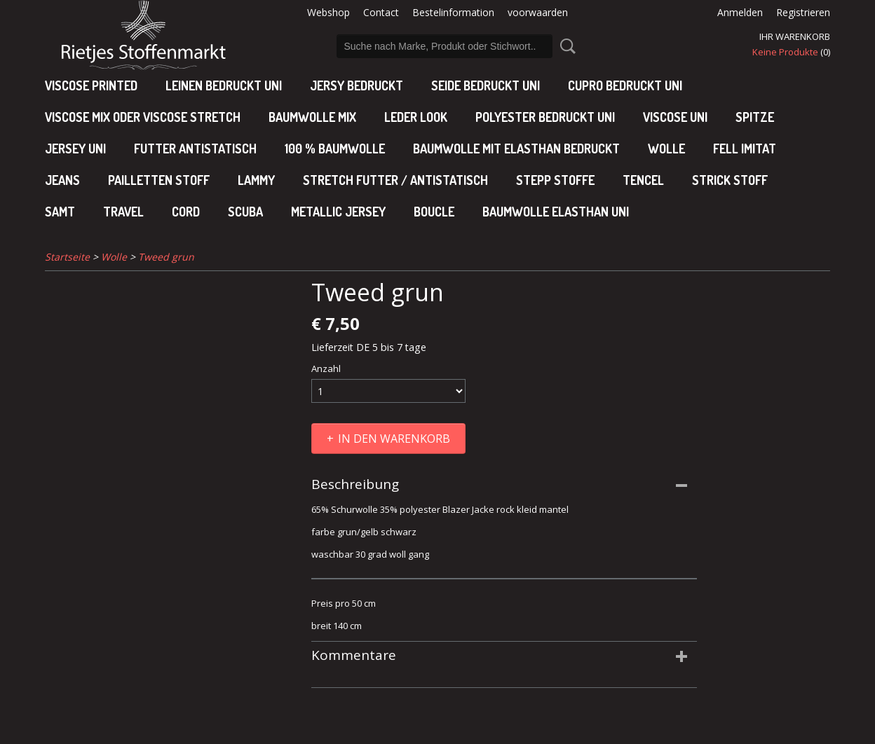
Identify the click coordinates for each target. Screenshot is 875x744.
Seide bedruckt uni (485, 85)
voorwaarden (538, 12)
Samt (60, 211)
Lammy (256, 180)
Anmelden (740, 12)
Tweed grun (166, 256)
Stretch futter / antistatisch (395, 180)
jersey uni (75, 148)
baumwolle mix (312, 117)
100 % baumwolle (335, 148)
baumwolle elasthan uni (555, 211)
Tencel (643, 180)
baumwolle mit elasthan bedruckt (516, 148)
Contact (381, 12)
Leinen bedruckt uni (223, 85)
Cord (186, 211)
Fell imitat (744, 148)
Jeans (62, 180)
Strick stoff (730, 180)
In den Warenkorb (394, 438)
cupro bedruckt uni (625, 85)
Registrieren (803, 12)
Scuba (245, 211)
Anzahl (326, 368)
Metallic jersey (338, 211)
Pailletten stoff (159, 180)
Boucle (434, 211)
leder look (415, 117)
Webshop (328, 12)
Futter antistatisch (195, 148)
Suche (565, 46)
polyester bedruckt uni (545, 117)
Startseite (67, 256)
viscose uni (675, 117)
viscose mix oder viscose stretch (142, 117)
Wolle (666, 148)
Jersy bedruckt (356, 85)
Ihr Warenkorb (794, 36)
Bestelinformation (453, 12)
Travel (123, 211)
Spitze (754, 117)
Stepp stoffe (555, 180)
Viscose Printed (91, 85)
